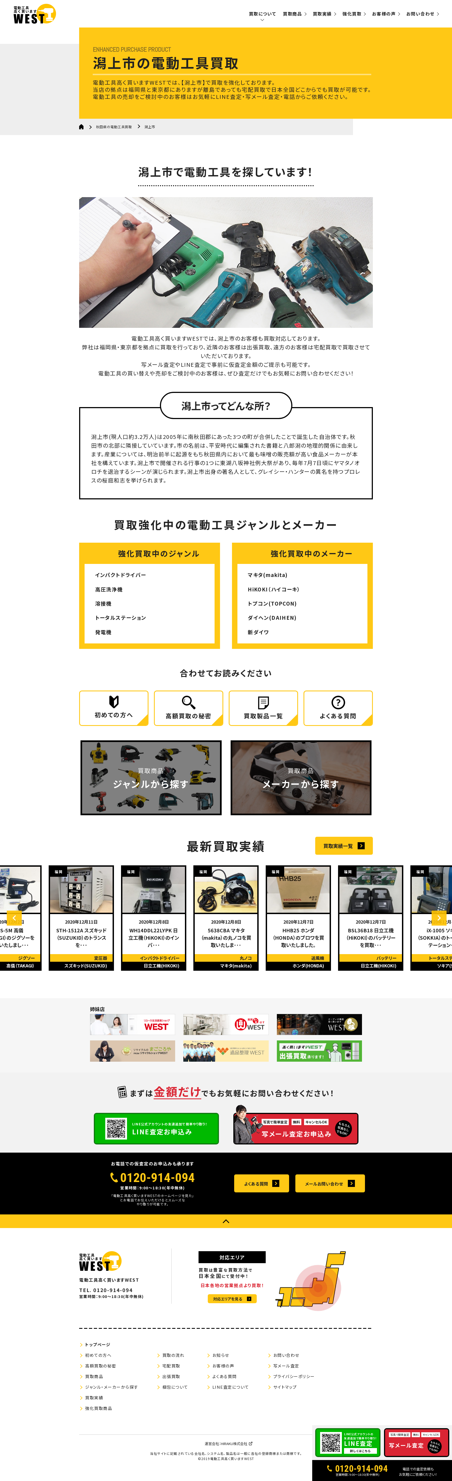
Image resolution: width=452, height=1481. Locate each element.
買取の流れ (173, 1361)
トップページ (97, 1351)
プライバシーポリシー (294, 1382)
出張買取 (171, 1382)
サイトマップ (285, 1393)
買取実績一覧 (338, 852)
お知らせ (220, 1361)
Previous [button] (18, 924)
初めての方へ (98, 1361)
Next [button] (436, 924)
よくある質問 (256, 1190)
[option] (81, 924)
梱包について (175, 1393)
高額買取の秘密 (100, 1372)
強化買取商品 (98, 1414)
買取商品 (292, 13)
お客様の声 (384, 13)
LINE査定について (230, 1393)
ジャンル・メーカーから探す (111, 1393)
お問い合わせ (420, 13)
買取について (262, 13)
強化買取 (351, 13)
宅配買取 (171, 1372)
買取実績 (322, 13)
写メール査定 (286, 1372)
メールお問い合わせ (324, 1190)
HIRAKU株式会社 (234, 1450)
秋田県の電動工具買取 (115, 126)
